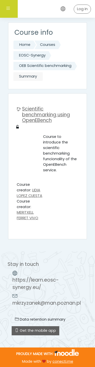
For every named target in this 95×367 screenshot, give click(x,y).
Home (24, 44)
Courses (47, 44)
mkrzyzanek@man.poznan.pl (46, 303)
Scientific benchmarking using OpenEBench (46, 114)
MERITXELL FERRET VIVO (27, 215)
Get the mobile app (35, 330)
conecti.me (62, 361)
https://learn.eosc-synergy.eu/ (35, 284)
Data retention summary (40, 319)
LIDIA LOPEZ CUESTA (29, 193)
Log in (82, 8)
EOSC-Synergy (32, 55)
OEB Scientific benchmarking (45, 65)
